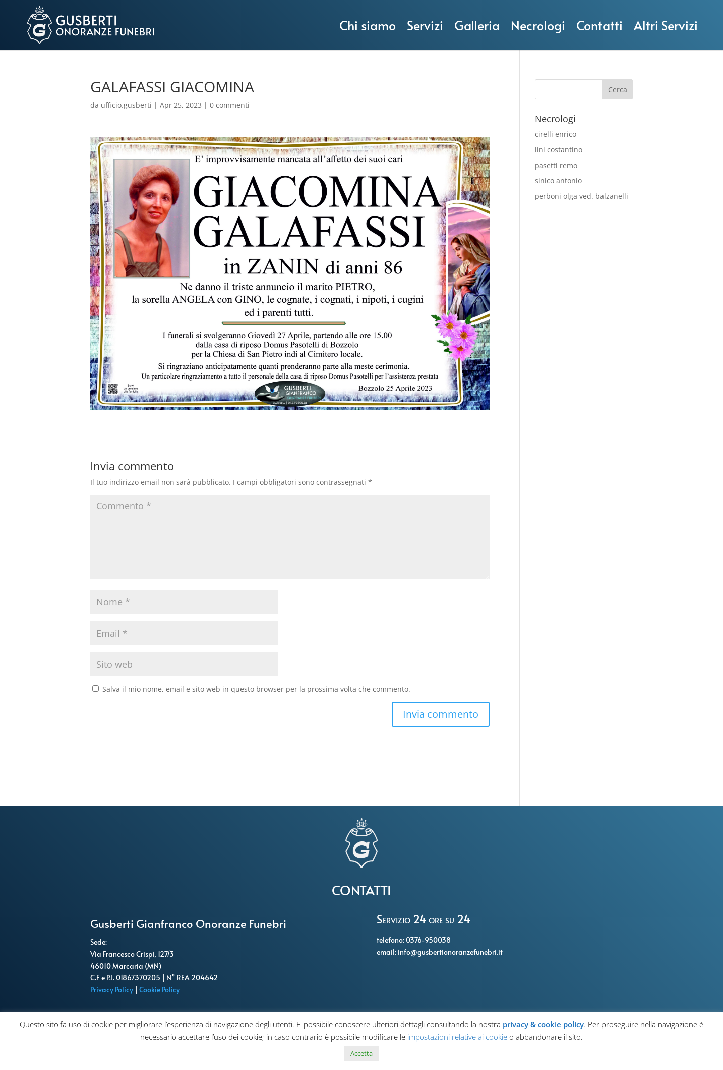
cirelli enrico (555, 134)
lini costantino (558, 150)
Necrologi (538, 25)
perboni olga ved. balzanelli (581, 196)
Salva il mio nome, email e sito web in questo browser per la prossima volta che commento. (256, 689)
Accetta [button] (361, 1053)
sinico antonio (558, 180)
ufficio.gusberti (126, 105)
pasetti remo (556, 165)
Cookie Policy (160, 989)
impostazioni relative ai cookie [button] (457, 1037)
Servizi (425, 25)
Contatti (599, 25)
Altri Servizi (666, 25)
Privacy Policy (112, 989)
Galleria (477, 25)
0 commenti (230, 105)
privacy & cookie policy (543, 1024)
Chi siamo (367, 25)
